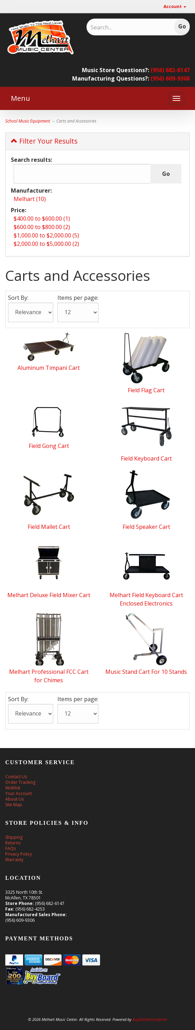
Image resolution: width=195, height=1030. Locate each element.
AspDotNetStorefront (149, 1019)
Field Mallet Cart (49, 527)
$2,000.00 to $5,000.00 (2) (46, 244)
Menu (20, 98)
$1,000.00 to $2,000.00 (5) (46, 235)
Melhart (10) (30, 199)
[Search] (122, 27)
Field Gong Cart (49, 446)
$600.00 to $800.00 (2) (42, 227)
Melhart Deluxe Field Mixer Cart (48, 595)
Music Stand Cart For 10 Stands (146, 672)
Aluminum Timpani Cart (49, 368)
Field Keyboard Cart (146, 458)
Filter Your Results (44, 141)
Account (174, 6)
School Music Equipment (27, 121)
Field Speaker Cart (146, 527)
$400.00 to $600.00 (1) (42, 218)
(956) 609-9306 (170, 78)
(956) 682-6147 (170, 70)
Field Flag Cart (146, 390)
